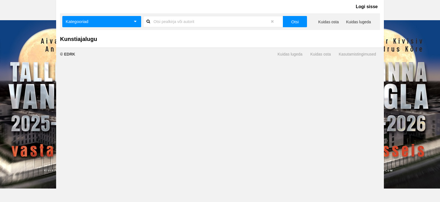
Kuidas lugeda (358, 22)
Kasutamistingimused (357, 54)
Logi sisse (367, 6)
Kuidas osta (328, 22)
